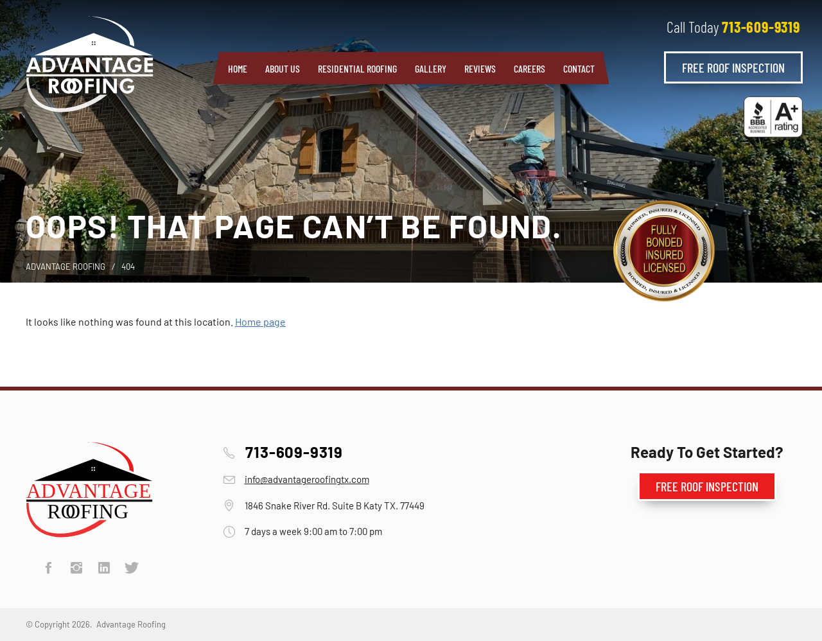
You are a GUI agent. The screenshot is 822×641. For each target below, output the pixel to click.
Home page (260, 321)
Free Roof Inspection (733, 67)
